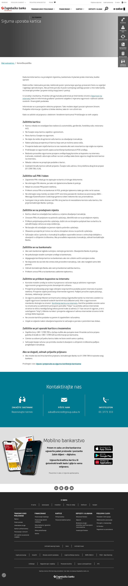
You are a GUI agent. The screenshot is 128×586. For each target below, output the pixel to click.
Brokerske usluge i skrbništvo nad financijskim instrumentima (84, 525)
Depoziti (78, 520)
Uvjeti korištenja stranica (72, 555)
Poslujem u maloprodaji (104, 523)
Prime (52, 2)
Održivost (84, 505)
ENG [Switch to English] (124, 2)
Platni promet (18, 522)
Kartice (79, 9)
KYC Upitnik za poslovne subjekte (21, 536)
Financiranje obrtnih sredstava (41, 521)
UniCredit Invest (79, 546)
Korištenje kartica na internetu (65, 303)
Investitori (58, 505)
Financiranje (64, 9)
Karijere (95, 505)
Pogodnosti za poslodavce (105, 529)
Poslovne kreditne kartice (63, 520)
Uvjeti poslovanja (108, 2)
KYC (98, 564)
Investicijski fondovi (82, 530)
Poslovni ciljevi (103, 513)
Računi (16, 519)
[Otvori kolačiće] (4, 575)
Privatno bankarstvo (38, 2)
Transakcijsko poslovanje (42, 9)
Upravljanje (45, 505)
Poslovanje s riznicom (21, 532)
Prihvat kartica (59, 517)
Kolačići (34, 555)
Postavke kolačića (66, 564)
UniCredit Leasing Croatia (52, 546)
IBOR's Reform (89, 555)
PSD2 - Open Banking (105, 555)
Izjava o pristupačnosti (84, 564)
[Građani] (13, 9)
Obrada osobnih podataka (51, 555)
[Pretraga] (103, 9)
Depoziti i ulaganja (96, 9)
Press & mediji (71, 505)
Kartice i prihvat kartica (21, 528)
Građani (5, 2)
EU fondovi (36, 17)
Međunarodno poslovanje (104, 520)
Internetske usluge (19, 525)
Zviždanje (31, 564)
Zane (67, 546)
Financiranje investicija (42, 517)
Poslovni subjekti (18, 2)
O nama (117, 2)
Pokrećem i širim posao (104, 517)
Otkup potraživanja (40, 530)
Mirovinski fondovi (81, 517)
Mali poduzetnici (8, 63)
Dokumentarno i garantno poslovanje (42, 526)
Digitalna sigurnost (96, 2)
